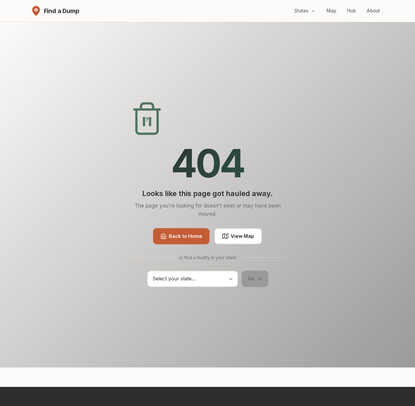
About (373, 11)
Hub (351, 11)
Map (331, 11)
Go (255, 279)
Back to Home (181, 236)
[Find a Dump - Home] (55, 10)
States (305, 11)
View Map (238, 236)
